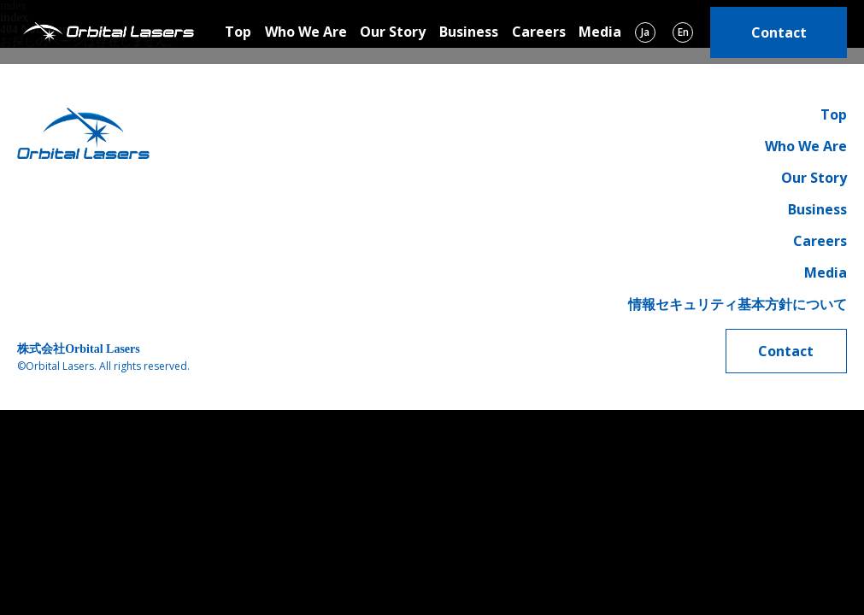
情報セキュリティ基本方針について (737, 304)
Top (238, 31)
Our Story (393, 31)
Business (468, 31)
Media (600, 31)
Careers (539, 31)
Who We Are (306, 31)
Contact (779, 32)
